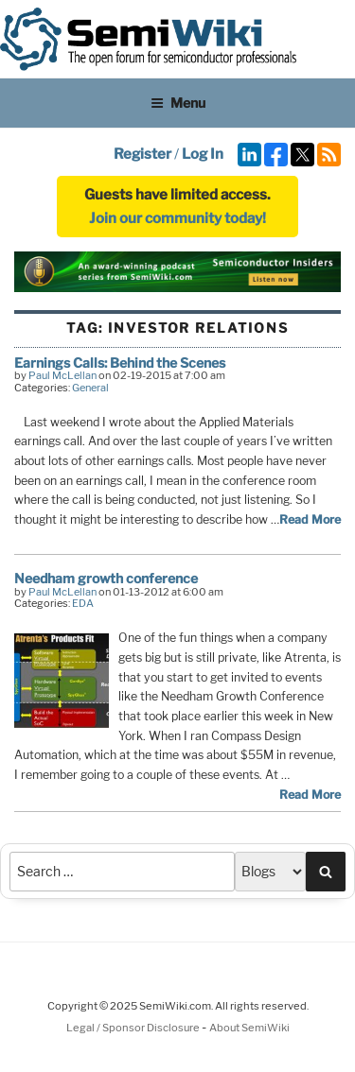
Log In (202, 154)
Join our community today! (177, 218)
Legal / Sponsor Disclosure (134, 1027)
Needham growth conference (106, 578)
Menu (178, 103)
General (90, 387)
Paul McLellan (62, 375)
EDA (83, 603)
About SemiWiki (249, 1027)
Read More (310, 519)
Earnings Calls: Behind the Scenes (119, 362)
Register (142, 154)
